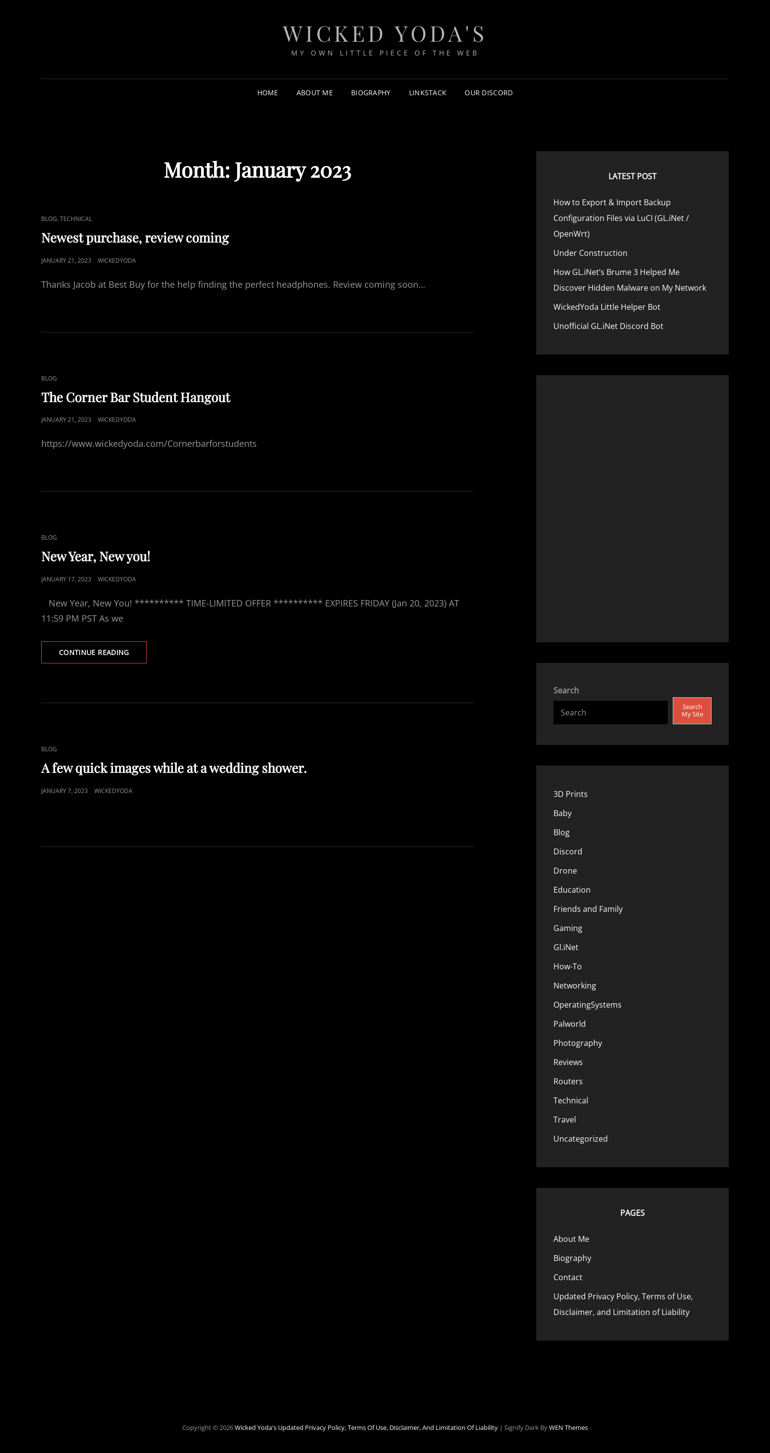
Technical (76, 219)
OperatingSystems (587, 1004)
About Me (315, 92)
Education (572, 889)
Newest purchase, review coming (135, 237)
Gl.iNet (565, 947)
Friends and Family (588, 909)
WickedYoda (117, 260)
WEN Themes (568, 1427)
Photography (577, 1043)
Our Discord (489, 92)
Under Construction (590, 252)
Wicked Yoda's (385, 32)
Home (267, 92)
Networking (574, 985)
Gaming (567, 928)
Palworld (569, 1023)
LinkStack (428, 92)
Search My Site (692, 710)
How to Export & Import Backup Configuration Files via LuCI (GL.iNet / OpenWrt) (621, 218)
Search (566, 690)
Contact (567, 1277)
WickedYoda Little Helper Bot (606, 307)
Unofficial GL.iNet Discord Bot (608, 326)
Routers (568, 1081)
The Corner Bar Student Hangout (135, 397)
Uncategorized (580, 1138)
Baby (562, 813)
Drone (565, 870)
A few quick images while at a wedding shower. (174, 767)
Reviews (568, 1062)
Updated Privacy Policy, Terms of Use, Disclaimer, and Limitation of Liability (388, 1427)
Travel (564, 1119)
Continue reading (103, 655)
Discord (567, 851)
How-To (567, 966)
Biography (371, 92)
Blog (49, 219)
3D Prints (570, 794)
